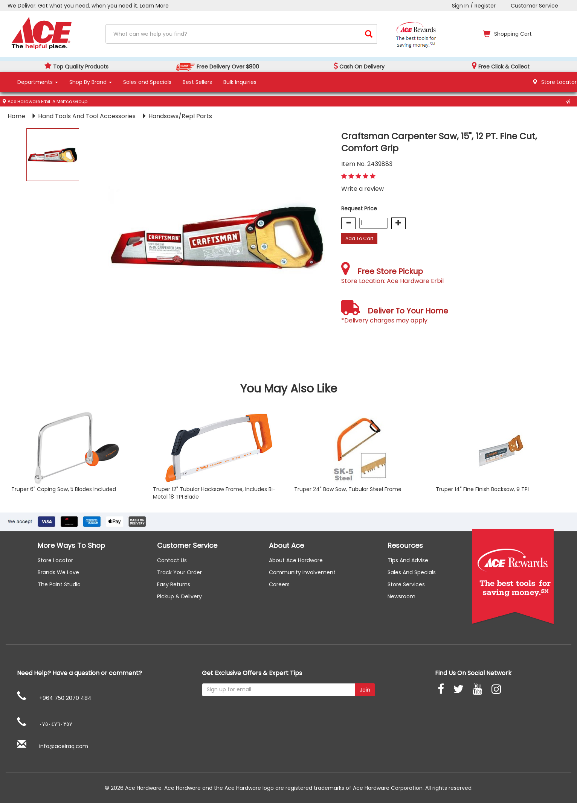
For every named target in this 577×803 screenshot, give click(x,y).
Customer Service (534, 5)
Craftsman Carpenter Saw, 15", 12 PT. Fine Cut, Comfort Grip (439, 142)
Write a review (362, 188)
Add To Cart (359, 238)
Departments (37, 82)
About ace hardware (296, 560)
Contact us (172, 560)
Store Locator (55, 560)
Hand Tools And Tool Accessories (87, 116)
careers (279, 584)
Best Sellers (197, 82)
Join (365, 690)
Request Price (359, 208)
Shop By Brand (90, 82)
